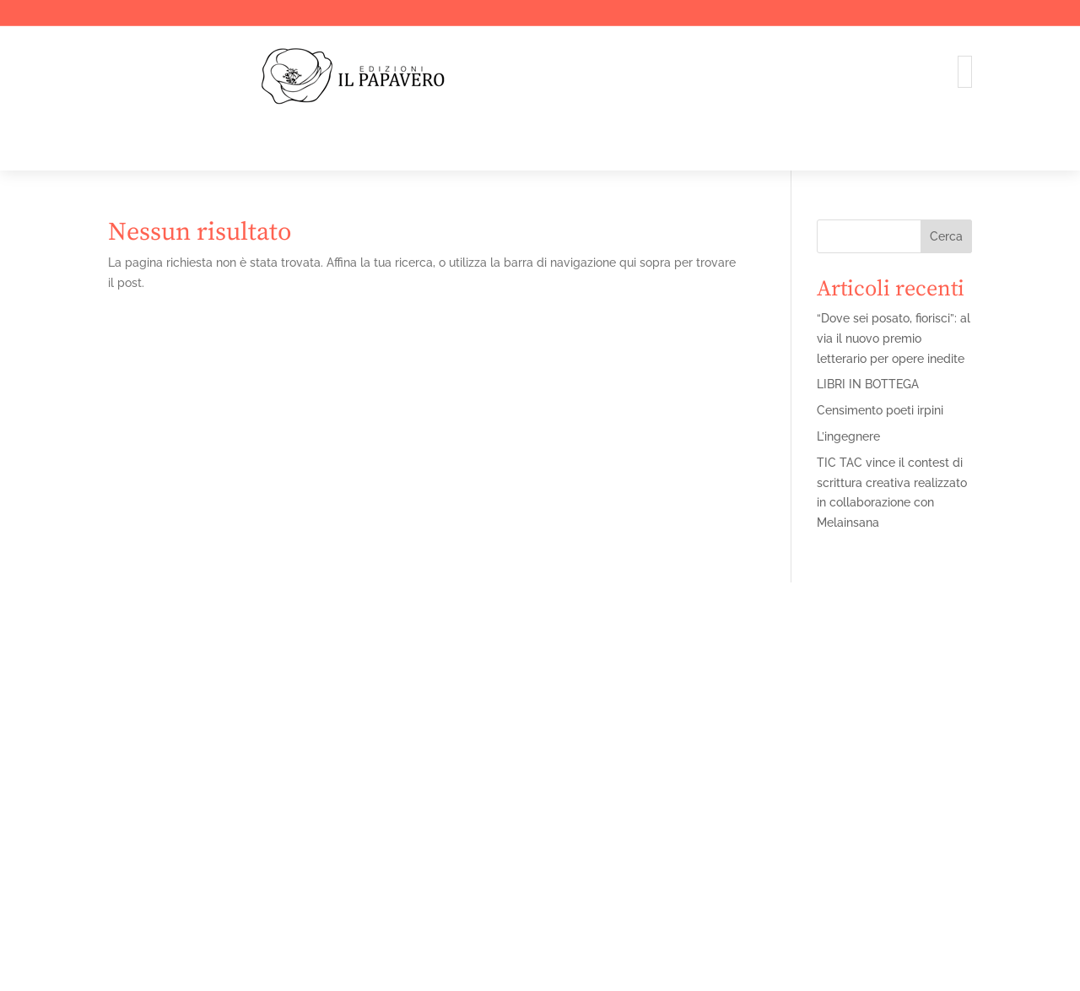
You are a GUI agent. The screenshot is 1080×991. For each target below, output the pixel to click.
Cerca (946, 236)
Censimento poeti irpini (880, 410)
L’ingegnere (848, 436)
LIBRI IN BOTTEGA (868, 384)
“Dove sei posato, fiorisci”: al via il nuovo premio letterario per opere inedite (893, 338)
